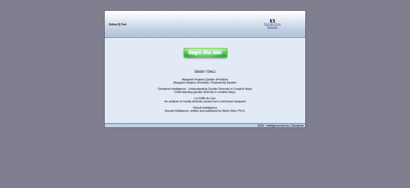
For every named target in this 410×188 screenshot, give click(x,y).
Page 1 (211, 71)
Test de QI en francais (272, 25)
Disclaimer (298, 125)
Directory (200, 71)
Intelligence (273, 125)
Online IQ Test (117, 24)
